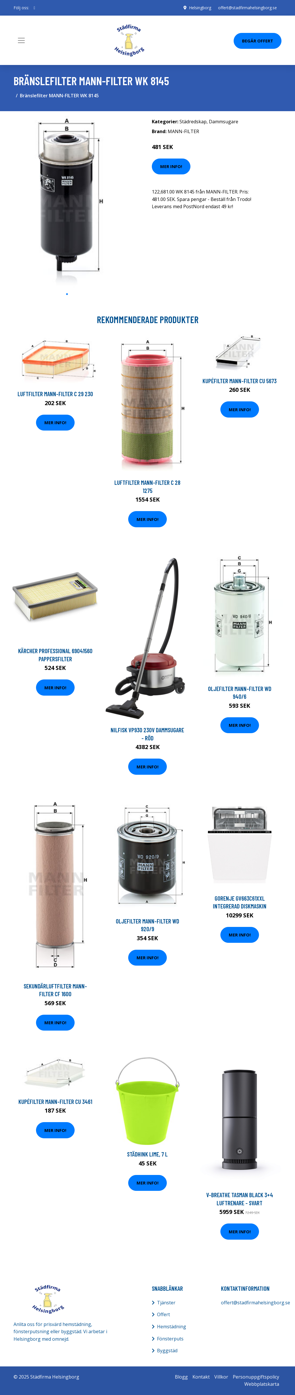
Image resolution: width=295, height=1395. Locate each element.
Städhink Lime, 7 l (147, 1154)
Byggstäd (167, 1350)
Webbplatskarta (261, 1384)
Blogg (181, 1377)
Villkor (221, 1377)
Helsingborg (200, 7)
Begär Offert (257, 41)
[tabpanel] (67, 202)
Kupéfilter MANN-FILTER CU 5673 (240, 380)
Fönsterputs (170, 1339)
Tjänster (166, 1302)
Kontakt (201, 1377)
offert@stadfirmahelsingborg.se (247, 7)
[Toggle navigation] (21, 40)
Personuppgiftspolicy (256, 1377)
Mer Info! (171, 166)
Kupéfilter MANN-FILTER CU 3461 (55, 1101)
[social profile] (34, 7)
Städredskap (193, 121)
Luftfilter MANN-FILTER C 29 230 (55, 393)
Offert (163, 1314)
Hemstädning (171, 1326)
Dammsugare (223, 121)
